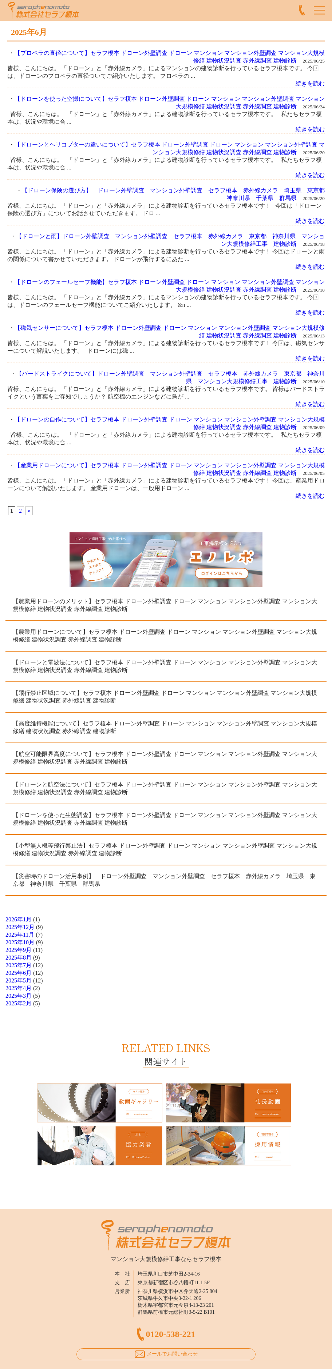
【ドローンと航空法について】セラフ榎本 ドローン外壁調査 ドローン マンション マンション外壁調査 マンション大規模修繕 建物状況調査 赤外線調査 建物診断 (165, 788)
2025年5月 (18, 980)
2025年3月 (18, 996)
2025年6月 (18, 973)
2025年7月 (18, 965)
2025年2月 (18, 1003)
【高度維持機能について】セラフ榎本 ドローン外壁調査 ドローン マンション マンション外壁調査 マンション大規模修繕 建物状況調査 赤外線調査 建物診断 (165, 727)
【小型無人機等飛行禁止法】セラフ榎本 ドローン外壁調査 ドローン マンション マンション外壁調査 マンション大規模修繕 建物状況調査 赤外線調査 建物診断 (165, 849)
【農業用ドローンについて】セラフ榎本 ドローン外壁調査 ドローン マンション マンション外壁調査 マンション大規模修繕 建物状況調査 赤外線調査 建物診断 (165, 636)
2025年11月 (19, 935)
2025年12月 (20, 927)
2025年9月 (18, 950)
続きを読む (310, 83)
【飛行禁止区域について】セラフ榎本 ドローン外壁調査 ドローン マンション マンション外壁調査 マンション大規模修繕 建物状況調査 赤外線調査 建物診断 (165, 697)
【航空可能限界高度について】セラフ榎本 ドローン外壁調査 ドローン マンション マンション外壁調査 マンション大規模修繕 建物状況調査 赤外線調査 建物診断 (165, 758)
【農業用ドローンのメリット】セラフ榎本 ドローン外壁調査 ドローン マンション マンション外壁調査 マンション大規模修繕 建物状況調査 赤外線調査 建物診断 (165, 605)
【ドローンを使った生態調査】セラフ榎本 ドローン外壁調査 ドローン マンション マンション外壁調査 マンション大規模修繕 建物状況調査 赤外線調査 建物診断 (165, 819)
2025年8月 (18, 957)
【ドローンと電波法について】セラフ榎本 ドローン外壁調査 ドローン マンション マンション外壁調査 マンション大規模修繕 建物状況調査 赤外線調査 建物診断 (165, 666)
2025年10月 (20, 942)
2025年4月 (18, 988)
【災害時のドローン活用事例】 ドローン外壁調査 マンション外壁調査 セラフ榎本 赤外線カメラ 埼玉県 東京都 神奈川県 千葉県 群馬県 (164, 880)
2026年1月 (18, 919)
